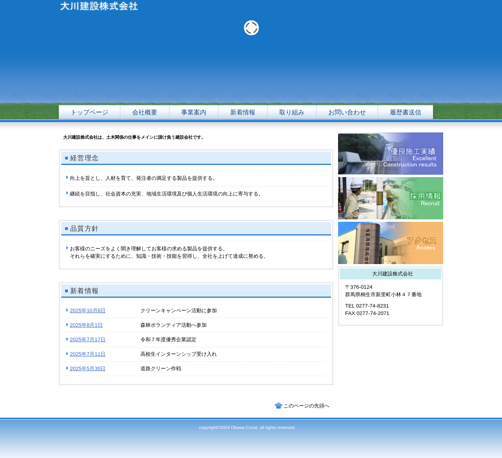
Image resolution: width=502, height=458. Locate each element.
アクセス (390, 243)
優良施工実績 (390, 153)
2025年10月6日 (87, 310)
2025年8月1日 (86, 325)
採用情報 (390, 198)
